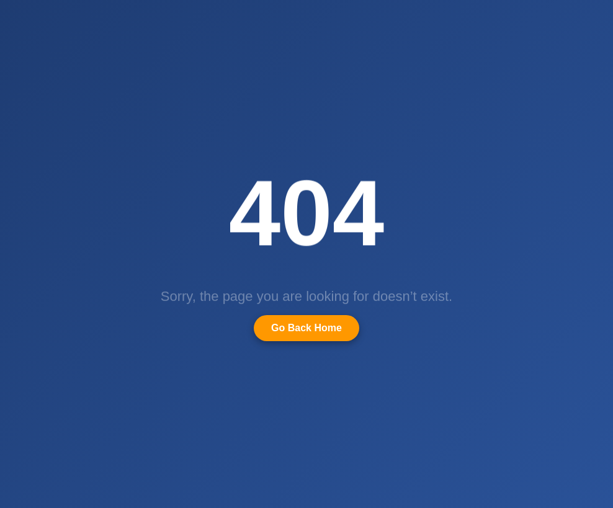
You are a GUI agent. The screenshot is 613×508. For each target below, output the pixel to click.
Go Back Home (306, 328)
